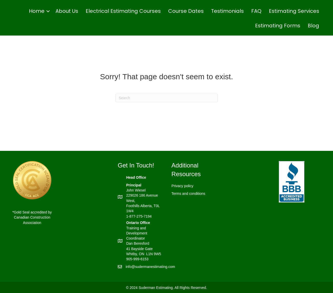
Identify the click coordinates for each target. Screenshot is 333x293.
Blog (313, 25)
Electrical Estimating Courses (123, 11)
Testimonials (227, 11)
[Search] (167, 98)
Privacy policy (182, 186)
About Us (66, 11)
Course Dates (186, 11)
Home (36, 11)
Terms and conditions (188, 193)
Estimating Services (294, 11)
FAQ (256, 11)
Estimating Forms (277, 25)
